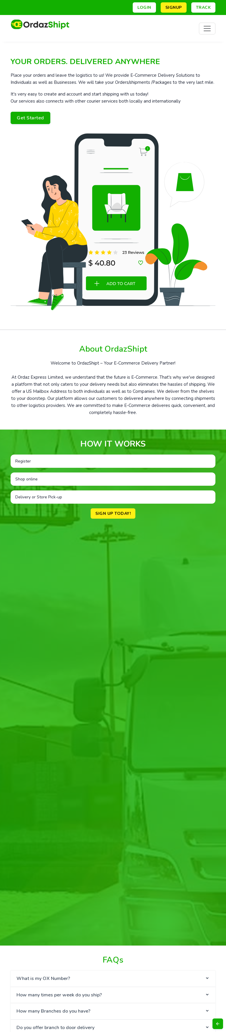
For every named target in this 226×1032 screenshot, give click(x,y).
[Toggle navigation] (207, 28)
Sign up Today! (113, 513)
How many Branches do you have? (53, 1011)
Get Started (30, 118)
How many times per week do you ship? (59, 995)
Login (144, 7)
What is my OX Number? (43, 978)
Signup (173, 7)
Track (203, 7)
